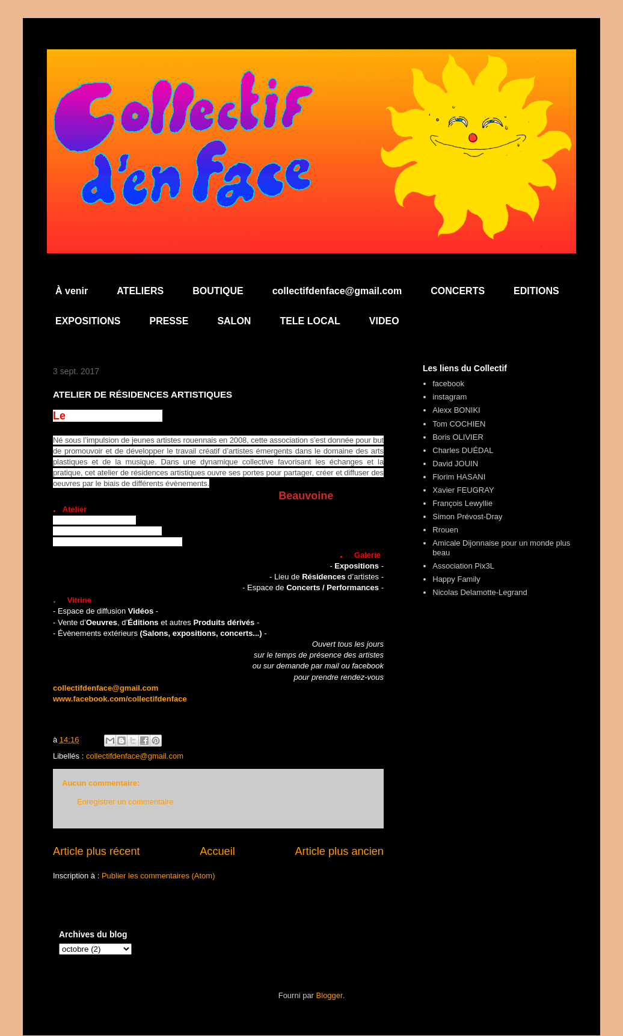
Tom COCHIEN (458, 423)
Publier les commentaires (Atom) (158, 875)
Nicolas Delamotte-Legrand (479, 592)
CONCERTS (458, 291)
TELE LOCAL (310, 321)
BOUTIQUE (217, 291)
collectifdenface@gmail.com (337, 291)
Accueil (217, 851)
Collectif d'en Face (311, 82)
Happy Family (456, 579)
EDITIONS (536, 291)
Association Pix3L (463, 565)
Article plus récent (96, 851)
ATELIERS (140, 291)
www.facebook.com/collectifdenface (120, 698)
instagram (449, 396)
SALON (234, 321)
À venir (71, 291)
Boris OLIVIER (457, 437)
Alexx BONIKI (456, 410)
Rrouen (445, 529)
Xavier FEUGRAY (463, 490)
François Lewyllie (462, 503)
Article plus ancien (339, 851)
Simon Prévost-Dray (467, 516)
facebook (448, 383)
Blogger (329, 995)
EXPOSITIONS (87, 321)
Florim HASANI (458, 476)
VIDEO (384, 321)
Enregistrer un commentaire (125, 801)
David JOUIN (455, 463)
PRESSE (168, 321)
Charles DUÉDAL (462, 450)
